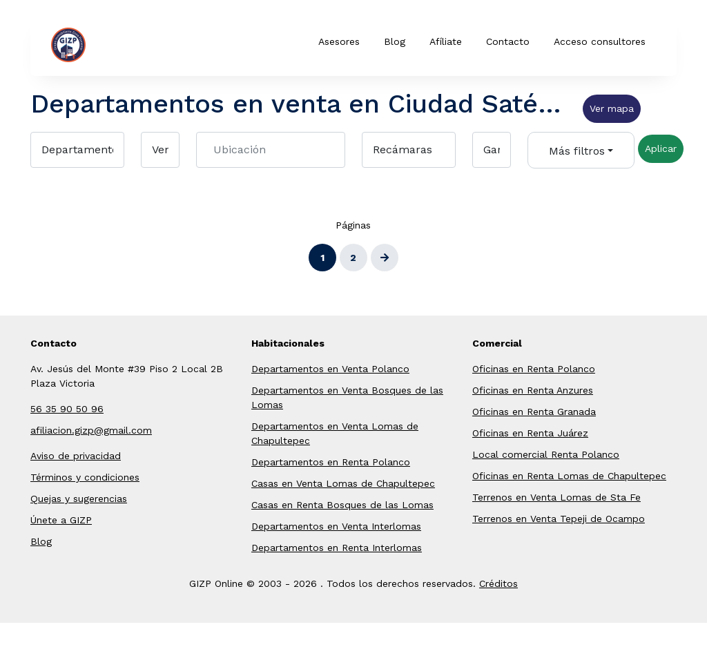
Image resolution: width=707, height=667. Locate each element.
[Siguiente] (384, 257)
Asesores (339, 41)
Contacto (508, 41)
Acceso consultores (600, 41)
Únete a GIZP (61, 519)
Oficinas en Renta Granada (534, 411)
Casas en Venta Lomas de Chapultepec (343, 483)
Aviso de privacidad (75, 455)
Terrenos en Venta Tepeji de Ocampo (558, 518)
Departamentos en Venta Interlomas (336, 526)
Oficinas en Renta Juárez (530, 432)
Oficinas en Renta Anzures (532, 390)
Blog (394, 41)
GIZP (89, 45)
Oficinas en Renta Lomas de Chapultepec (569, 475)
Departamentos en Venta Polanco (330, 368)
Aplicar (661, 148)
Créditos (498, 583)
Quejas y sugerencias (78, 498)
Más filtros (577, 150)
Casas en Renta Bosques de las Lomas (342, 504)
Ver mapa (612, 108)
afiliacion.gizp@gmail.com (91, 430)
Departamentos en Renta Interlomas (336, 547)
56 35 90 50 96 (67, 408)
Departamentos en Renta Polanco (330, 461)
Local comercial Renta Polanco (545, 454)
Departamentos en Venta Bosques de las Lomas (347, 397)
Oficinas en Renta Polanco (533, 368)
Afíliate (445, 41)
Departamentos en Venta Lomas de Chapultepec (334, 433)
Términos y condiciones (84, 477)
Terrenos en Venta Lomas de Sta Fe (556, 497)
